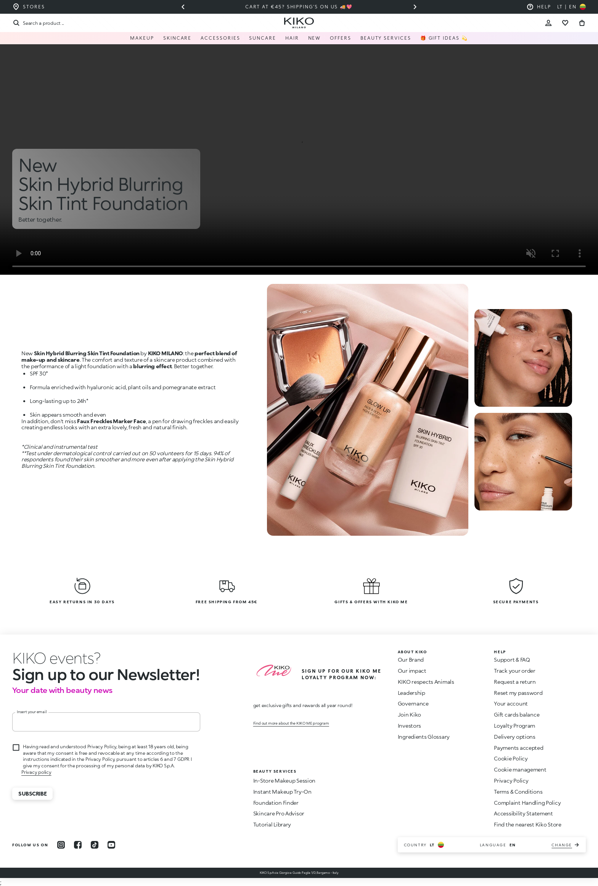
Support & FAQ (512, 659)
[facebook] (78, 845)
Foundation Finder (276, 802)
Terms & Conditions (518, 791)
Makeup (142, 38)
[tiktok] (94, 845)
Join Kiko (409, 714)
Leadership (411, 692)
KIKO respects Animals (426, 681)
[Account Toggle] (548, 23)
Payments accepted (518, 747)
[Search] (38, 23)
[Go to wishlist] (565, 23)
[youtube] (111, 845)
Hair (292, 38)
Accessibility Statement (523, 813)
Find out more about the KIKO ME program (291, 723)
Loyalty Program (514, 725)
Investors (409, 725)
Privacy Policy (511, 780)
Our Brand (411, 659)
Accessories (220, 38)
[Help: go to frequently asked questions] (538, 7)
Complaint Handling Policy (527, 802)
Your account (511, 703)
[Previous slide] (183, 7)
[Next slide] (415, 7)
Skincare (177, 38)
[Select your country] (571, 7)
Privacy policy (36, 772)
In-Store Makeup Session (284, 780)
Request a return (515, 681)
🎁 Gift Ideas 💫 (444, 38)
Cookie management (520, 770)
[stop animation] (56, 658)
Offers (340, 38)
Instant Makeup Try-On (282, 791)
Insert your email (32, 711)
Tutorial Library (272, 824)
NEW (314, 38)
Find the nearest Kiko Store (527, 824)
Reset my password (518, 692)
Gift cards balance (516, 714)
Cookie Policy (510, 758)
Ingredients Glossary (424, 736)
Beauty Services (385, 38)
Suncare (262, 38)
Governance (413, 703)
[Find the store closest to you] (28, 7)
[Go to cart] (582, 23)
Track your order (514, 670)
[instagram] (61, 845)
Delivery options (514, 736)
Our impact (412, 670)
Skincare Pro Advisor (278, 813)
